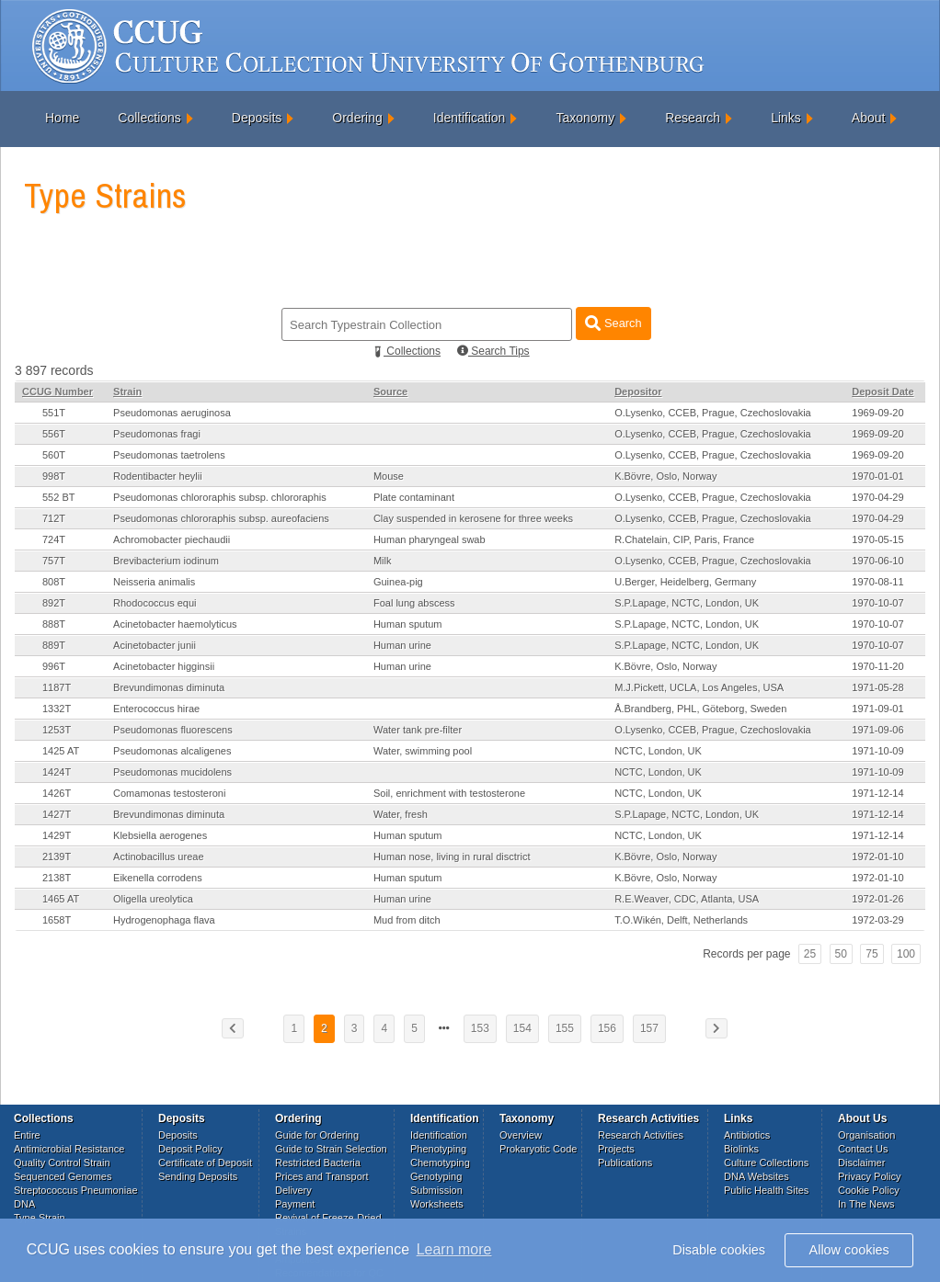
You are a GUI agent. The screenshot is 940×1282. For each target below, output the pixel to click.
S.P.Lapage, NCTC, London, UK (686, 602)
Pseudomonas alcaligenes (172, 750)
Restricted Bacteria (318, 1162)
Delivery (293, 1190)
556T (53, 433)
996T (53, 666)
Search (613, 323)
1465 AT (60, 898)
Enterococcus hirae (156, 708)
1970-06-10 (877, 560)
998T (53, 476)
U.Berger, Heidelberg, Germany (685, 581)
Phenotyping (438, 1148)
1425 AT (60, 750)
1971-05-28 (877, 687)
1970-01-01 (877, 476)
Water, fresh (400, 814)
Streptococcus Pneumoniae (76, 1190)
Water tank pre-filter (417, 729)
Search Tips (493, 351)
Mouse (388, 476)
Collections (149, 117)
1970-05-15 (877, 539)
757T (53, 560)
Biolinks (741, 1148)
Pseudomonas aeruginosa (172, 412)
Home (62, 117)
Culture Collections (766, 1162)
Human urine (402, 645)
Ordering (357, 117)
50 (841, 953)
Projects (616, 1148)
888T (53, 624)
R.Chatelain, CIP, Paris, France (684, 539)
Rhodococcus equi (155, 602)
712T (53, 518)
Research (692, 117)
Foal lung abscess (414, 602)
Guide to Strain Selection (331, 1148)
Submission (436, 1190)
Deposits (256, 117)
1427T (56, 814)
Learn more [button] (454, 1249)
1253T (56, 729)
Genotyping (436, 1176)
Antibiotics (747, 1134)
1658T (56, 919)
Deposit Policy (190, 1148)
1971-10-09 (877, 750)
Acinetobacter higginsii (163, 666)
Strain (127, 391)
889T (53, 645)
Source (390, 391)
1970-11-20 (877, 666)
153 (480, 1028)
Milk (382, 560)
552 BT (58, 497)
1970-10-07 (877, 602)
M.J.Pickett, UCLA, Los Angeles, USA (699, 687)
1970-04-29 (877, 497)
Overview (520, 1134)
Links (786, 117)
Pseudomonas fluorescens (173, 729)
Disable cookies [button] (718, 1249)
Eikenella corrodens (157, 877)
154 (522, 1028)
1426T (56, 793)
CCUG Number (57, 391)
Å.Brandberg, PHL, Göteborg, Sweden (700, 708)
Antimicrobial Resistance (69, 1148)
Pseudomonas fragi (157, 433)
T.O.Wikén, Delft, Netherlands (681, 919)
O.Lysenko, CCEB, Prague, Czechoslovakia (712, 412)
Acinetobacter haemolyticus (175, 624)
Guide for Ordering (317, 1134)
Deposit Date (882, 391)
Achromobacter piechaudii (171, 539)
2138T (56, 877)
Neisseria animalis (154, 581)
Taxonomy (585, 117)
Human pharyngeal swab (429, 539)
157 (649, 1028)
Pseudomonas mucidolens (172, 771)
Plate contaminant (413, 497)
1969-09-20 (877, 412)
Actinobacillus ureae (158, 856)
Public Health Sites (766, 1190)
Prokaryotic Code (538, 1148)
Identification (469, 117)
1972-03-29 (877, 919)
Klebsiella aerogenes (160, 835)
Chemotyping (440, 1162)
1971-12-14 (877, 793)
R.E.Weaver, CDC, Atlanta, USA (686, 898)
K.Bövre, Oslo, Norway (665, 476)
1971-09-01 (877, 708)
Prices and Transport (322, 1176)
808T (53, 581)
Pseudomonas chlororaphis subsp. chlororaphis (220, 497)
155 (565, 1028)
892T (53, 602)
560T (53, 454)
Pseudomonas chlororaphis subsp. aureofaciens (221, 518)
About (869, 117)
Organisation (866, 1134)
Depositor (637, 391)
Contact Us (863, 1148)
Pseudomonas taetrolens (169, 454)
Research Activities (640, 1134)
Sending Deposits (197, 1176)
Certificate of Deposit (205, 1162)
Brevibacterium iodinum (166, 560)
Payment (295, 1203)
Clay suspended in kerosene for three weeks (473, 518)
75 (871, 953)
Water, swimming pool (422, 750)
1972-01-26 (877, 898)
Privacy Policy (869, 1176)
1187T (56, 687)
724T (53, 539)
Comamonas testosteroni (169, 793)
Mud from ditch (407, 919)
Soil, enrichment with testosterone (449, 793)
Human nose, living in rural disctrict (452, 856)
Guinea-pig (398, 581)
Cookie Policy (869, 1190)
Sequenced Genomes (62, 1176)
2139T (56, 856)
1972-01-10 (877, 856)
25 (810, 953)
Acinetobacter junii (154, 645)
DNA (24, 1203)
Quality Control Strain (62, 1162)
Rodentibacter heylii (157, 476)
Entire (27, 1134)
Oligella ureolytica (153, 898)
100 (906, 953)
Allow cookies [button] (849, 1249)
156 (607, 1028)
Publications (625, 1162)
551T (53, 412)
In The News (866, 1203)
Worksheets (437, 1203)
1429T (56, 835)
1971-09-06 (877, 729)
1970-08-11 (877, 581)
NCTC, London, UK (658, 750)
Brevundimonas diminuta (168, 687)
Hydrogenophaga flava (164, 919)
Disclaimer (861, 1162)
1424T (56, 771)
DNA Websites (756, 1176)
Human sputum (407, 624)
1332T (56, 708)
